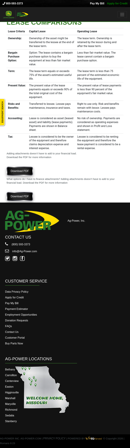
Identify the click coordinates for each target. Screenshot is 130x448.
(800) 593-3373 (17, 244)
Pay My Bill (97, 3)
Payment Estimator (16, 309)
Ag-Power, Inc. (76, 220)
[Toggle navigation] (122, 14)
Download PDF (20, 171)
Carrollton (11, 375)
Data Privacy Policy (16, 291)
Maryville (10, 404)
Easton (9, 386)
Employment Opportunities (21, 314)
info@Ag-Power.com (21, 251)
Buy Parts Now (14, 343)
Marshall (10, 398)
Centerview (12, 381)
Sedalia (9, 415)
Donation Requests (16, 320)
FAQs (8, 326)
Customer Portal (15, 337)
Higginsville (12, 392)
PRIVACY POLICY (54, 438)
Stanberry (11, 421)
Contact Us (11, 332)
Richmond (11, 409)
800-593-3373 (13, 3)
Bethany (10, 369)
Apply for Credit (117, 3)
